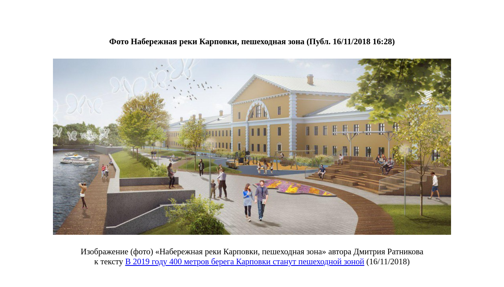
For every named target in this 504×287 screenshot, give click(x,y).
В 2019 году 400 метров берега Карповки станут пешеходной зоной (244, 261)
